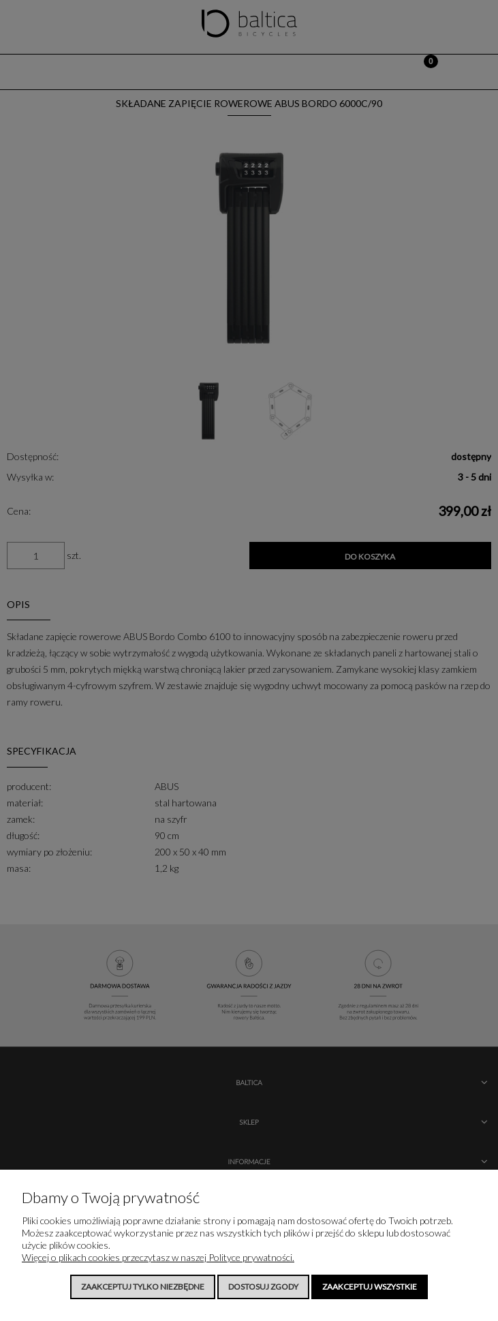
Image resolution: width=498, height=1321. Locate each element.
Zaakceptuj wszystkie (369, 1286)
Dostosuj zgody (263, 1286)
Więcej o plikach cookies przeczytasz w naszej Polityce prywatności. (158, 1257)
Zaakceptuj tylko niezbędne (142, 1286)
